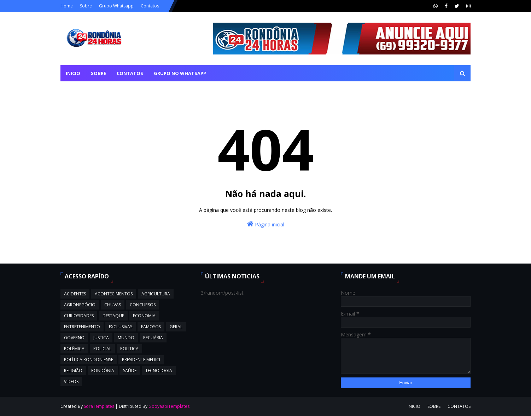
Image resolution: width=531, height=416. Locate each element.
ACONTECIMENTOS (114, 294)
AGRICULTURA (155, 294)
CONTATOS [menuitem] (130, 73)
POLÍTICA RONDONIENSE (88, 360)
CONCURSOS (143, 305)
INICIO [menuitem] (73, 73)
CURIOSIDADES (79, 316)
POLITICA (129, 349)
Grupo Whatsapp (116, 6)
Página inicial (265, 224)
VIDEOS (71, 382)
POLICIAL (102, 349)
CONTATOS (459, 406)
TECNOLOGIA (158, 371)
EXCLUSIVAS (120, 327)
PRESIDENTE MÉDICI (141, 360)
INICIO (414, 406)
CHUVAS (112, 305)
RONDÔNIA (102, 371)
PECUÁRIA (153, 338)
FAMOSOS (151, 327)
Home (66, 6)
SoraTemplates (99, 406)
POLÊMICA (74, 349)
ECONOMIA (144, 316)
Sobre (86, 6)
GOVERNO (74, 338)
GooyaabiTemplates (168, 406)
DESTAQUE (113, 316)
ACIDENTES (75, 294)
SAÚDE (129, 371)
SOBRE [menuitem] (98, 73)
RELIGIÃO (73, 371)
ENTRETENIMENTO (82, 327)
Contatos (150, 6)
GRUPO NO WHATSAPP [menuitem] (180, 73)
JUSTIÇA (101, 338)
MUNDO (126, 338)
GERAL (176, 327)
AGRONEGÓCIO (79, 305)
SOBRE (433, 406)
